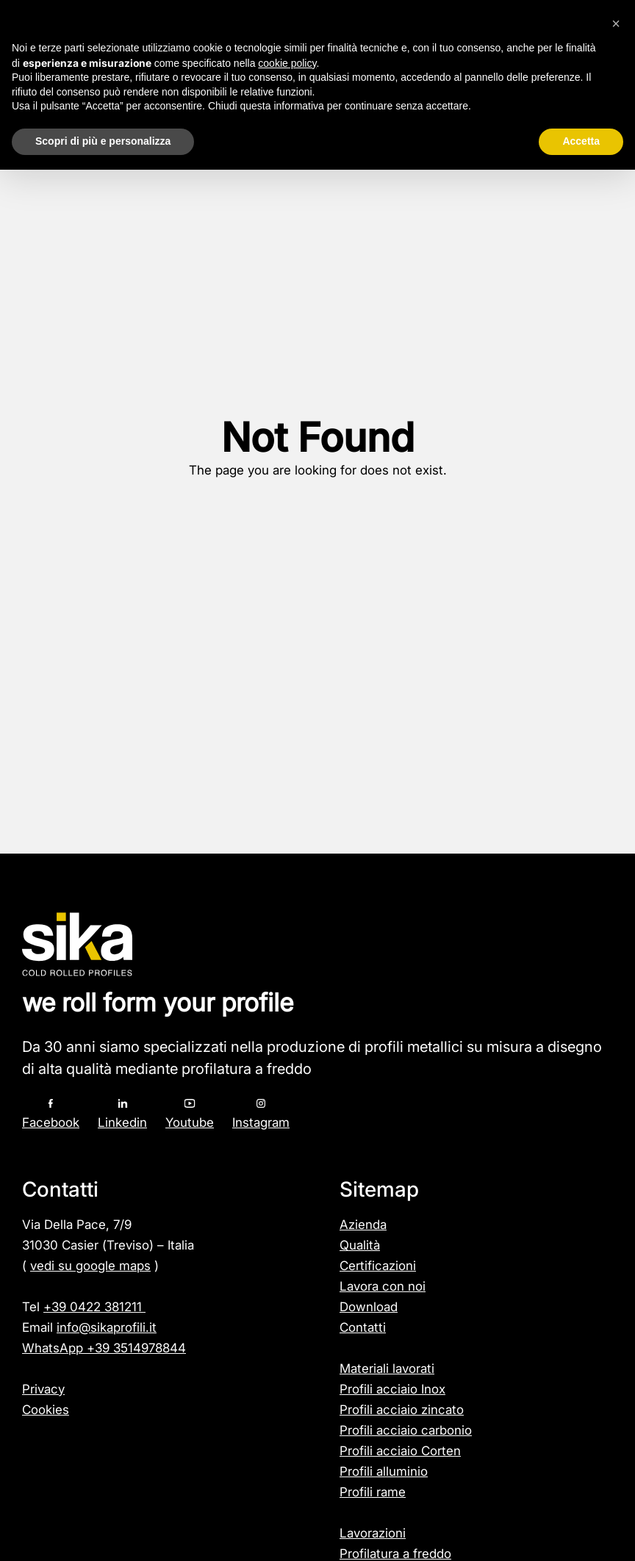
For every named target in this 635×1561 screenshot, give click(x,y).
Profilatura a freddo (395, 1553)
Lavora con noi (383, 1286)
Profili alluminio (384, 1471)
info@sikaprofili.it (107, 1327)
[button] (616, 23)
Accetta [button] (581, 141)
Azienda (363, 1224)
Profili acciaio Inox (392, 1389)
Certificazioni (378, 1265)
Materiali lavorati (387, 1368)
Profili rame (373, 1492)
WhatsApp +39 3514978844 (104, 1348)
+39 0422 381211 (94, 1306)
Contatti (363, 1327)
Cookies (45, 1409)
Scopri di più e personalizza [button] (103, 141)
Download (369, 1306)
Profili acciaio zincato (402, 1409)
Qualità (360, 1245)
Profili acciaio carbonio (406, 1430)
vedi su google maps (90, 1265)
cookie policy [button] (287, 63)
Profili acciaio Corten (400, 1450)
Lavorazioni (373, 1533)
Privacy (43, 1389)
